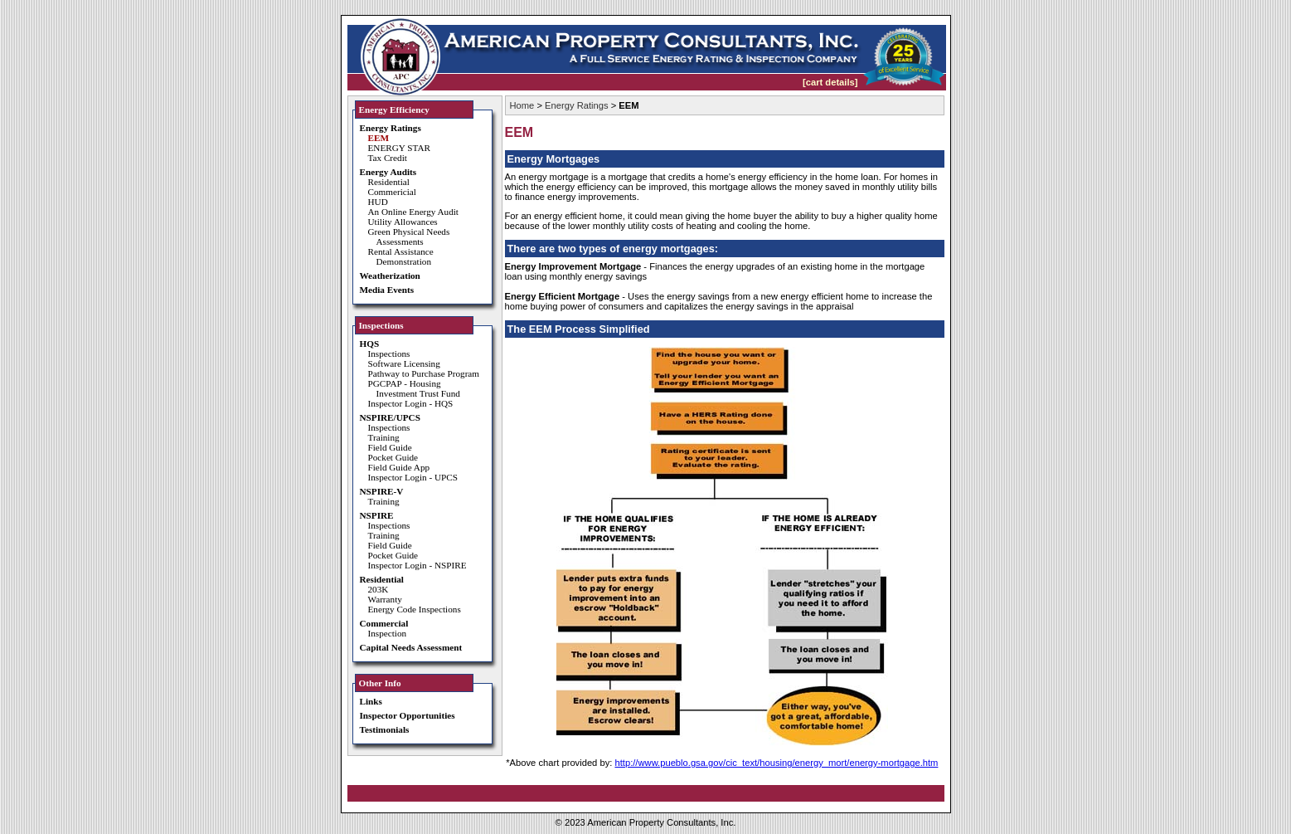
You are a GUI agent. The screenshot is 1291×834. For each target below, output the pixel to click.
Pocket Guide (393, 457)
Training (384, 437)
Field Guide (390, 447)
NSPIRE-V (382, 491)
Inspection (387, 633)
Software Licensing (404, 363)
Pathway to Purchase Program (424, 373)
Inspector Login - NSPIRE (417, 565)
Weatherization (390, 275)
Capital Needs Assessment (411, 647)
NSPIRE (377, 515)
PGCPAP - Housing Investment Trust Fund (414, 388)
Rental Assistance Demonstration (401, 256)
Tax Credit (387, 158)
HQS (370, 344)
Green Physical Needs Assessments (409, 236)
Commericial (392, 192)
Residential (389, 182)
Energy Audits (388, 172)
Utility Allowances (403, 222)
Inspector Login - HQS (411, 403)
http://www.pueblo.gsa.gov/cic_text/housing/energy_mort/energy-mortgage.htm (776, 763)
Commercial (384, 623)
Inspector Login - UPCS (413, 477)
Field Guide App (399, 467)
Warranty (385, 599)
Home (522, 105)
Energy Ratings (390, 128)
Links (371, 701)
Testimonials (385, 729)
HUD (378, 202)
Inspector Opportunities (407, 715)
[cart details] (830, 82)
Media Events (387, 290)
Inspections (389, 353)
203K (378, 589)
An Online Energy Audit (413, 212)
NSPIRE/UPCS (390, 417)
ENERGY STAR (399, 148)
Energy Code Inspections (414, 609)
